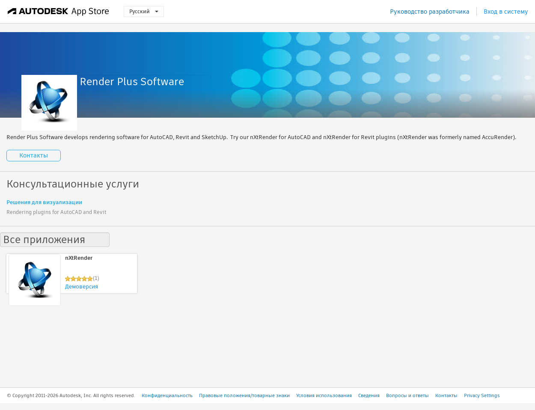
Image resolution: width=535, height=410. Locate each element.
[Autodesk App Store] (58, 11)
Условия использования (324, 395)
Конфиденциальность (167, 395)
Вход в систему (506, 11)
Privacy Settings (482, 395)
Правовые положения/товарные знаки (244, 395)
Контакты (33, 155)
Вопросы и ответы (407, 395)
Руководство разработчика (430, 11)
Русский (143, 11)
